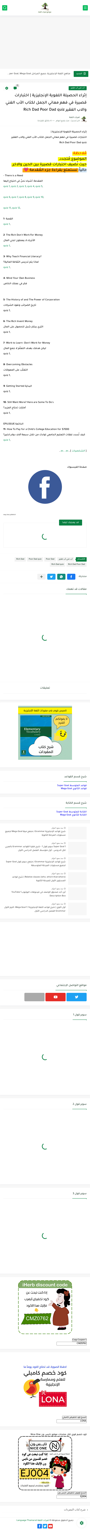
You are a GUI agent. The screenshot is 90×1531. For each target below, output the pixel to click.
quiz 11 (7, 208)
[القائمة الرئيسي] (85, 7)
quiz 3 (22, 186)
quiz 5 (38, 186)
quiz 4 (30, 186)
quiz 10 (39, 197)
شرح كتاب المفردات (75, 1509)
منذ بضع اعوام (57, 828)
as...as (64, 451)
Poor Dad (50, 559)
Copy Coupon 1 (79, 1340)
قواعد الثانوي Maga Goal (74, 788)
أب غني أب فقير (77, 88)
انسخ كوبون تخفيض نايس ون (72, 1493)
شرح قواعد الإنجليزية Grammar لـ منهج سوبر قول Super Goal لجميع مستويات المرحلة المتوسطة (36, 864)
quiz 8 (22, 197)
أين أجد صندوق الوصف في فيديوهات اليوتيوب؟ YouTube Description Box (38, 894)
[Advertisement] (45, 42)
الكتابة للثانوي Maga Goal (73, 815)
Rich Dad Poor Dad (76, 564)
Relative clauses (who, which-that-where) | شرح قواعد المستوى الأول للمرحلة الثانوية (39, 879)
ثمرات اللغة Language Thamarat (32, 1520)
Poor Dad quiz (35, 559)
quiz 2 (14, 186)
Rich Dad (20, 559)
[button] (71, 577)
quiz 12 (16, 208)
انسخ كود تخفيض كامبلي (74, 1417)
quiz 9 (30, 197)
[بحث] (4, 7)
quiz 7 (14, 197)
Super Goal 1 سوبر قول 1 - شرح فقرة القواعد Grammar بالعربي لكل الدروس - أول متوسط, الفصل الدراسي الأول (35, 849)
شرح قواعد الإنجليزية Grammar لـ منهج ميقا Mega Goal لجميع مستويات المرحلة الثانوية (35, 833)
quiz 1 (6, 186)
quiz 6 (6, 197)
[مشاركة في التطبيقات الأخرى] (41, 577)
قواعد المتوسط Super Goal (72, 785)
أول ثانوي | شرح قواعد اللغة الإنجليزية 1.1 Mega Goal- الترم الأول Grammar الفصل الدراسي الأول (35, 909)
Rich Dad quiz (57, 564)
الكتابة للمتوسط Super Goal (71, 812)
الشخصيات (78, 451)
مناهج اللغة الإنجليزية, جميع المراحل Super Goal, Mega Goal (38, 74)
